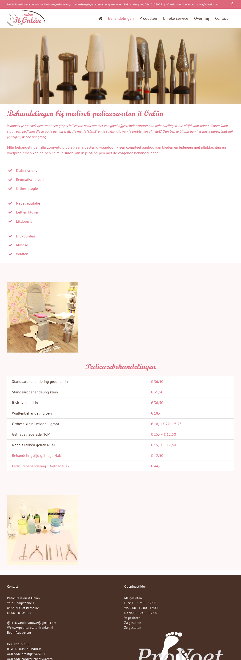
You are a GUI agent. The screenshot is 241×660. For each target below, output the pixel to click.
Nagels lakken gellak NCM (33, 445)
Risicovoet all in (25, 402)
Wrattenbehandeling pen (32, 413)
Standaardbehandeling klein (35, 392)
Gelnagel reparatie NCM (31, 434)
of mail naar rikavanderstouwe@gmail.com (192, 4)
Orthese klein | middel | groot (35, 423)
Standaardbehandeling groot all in (40, 381)
